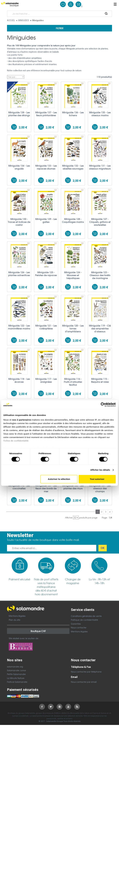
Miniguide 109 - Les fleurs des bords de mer (46, 488)
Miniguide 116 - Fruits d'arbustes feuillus (73, 381)
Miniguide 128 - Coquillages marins (73, 220)
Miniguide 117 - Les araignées (46, 380)
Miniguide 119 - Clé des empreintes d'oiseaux (100, 328)
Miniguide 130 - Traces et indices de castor (19, 221)
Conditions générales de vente (86, 616)
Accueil (11, 20)
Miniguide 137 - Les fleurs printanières (46, 114)
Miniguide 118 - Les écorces (19, 380)
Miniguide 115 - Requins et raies (100, 380)
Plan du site (14, 619)
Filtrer (59, 28)
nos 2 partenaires (22, 420)
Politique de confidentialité (84, 619)
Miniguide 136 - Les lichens (73, 114)
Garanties (76, 623)
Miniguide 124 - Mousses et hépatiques (73, 275)
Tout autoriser (97, 479)
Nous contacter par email (84, 681)
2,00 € (23, 127)
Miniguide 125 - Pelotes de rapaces (46, 274)
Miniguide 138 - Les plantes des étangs (19, 114)
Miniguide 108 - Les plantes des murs (73, 487)
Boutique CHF (38, 631)
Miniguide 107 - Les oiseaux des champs (100, 488)
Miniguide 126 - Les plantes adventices (19, 274)
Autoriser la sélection (59, 479)
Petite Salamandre (16, 674)
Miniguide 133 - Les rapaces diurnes (46, 167)
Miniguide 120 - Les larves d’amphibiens (73, 328)
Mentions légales (17, 615)
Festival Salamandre (17, 681)
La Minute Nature (15, 678)
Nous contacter (78, 627)
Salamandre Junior (16, 670)
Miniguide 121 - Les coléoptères (46, 327)
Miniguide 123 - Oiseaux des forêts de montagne (100, 275)
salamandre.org (15, 666)
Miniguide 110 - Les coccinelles (19, 487)
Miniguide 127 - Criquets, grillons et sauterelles (100, 221)
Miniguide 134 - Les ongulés (19, 167)
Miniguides (23, 20)
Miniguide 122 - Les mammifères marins (19, 327)
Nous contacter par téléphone (86, 671)
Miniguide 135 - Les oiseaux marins (100, 114)
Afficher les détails (100, 470)
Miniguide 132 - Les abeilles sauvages (73, 167)
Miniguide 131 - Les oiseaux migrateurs (100, 167)
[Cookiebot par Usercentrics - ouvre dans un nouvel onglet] (103, 404)
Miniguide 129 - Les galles (46, 220)
